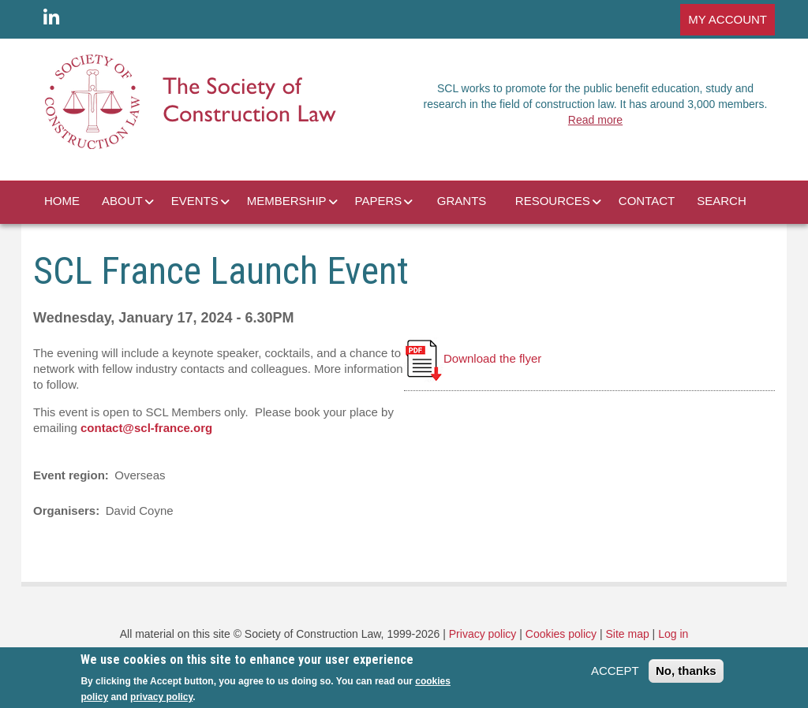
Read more (595, 120)
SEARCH (721, 200)
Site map (627, 634)
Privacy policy (483, 634)
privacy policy (161, 696)
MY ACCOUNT (727, 19)
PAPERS (378, 200)
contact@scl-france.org (146, 427)
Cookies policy (561, 634)
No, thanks (686, 670)
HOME (62, 200)
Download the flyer (472, 358)
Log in (673, 634)
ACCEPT (615, 670)
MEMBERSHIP (287, 200)
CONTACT (647, 200)
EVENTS (195, 200)
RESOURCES (552, 200)
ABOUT (122, 200)
